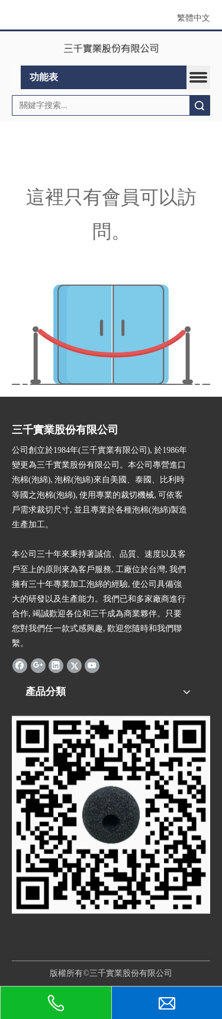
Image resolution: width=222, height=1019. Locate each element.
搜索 (199, 105)
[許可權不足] (111, 335)
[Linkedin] (56, 665)
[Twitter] (74, 665)
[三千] (111, 841)
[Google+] (38, 665)
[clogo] (111, 48)
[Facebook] (19, 665)
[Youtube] (92, 665)
